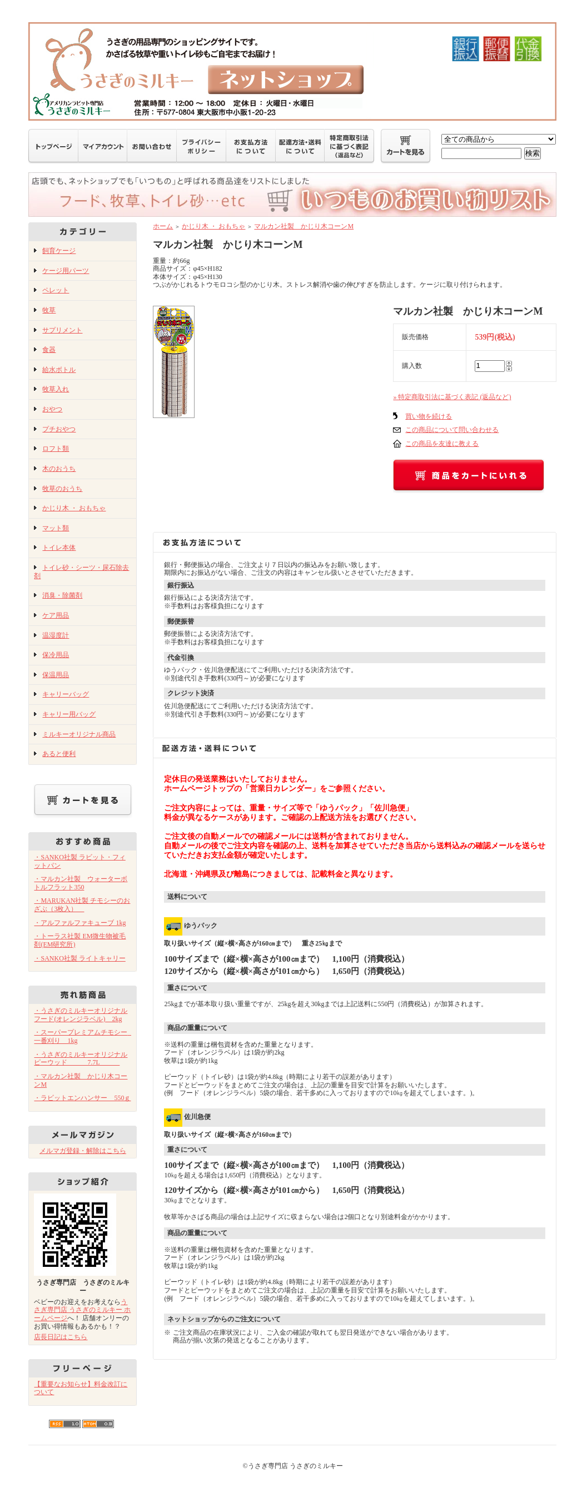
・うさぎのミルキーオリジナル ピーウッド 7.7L (80, 1059)
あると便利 (59, 754)
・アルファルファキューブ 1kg (80, 923)
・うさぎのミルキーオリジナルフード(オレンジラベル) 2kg (80, 1015)
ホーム (163, 226)
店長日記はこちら (60, 1337)
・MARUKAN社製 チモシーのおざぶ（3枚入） (82, 905)
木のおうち (59, 469)
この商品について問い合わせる (452, 430)
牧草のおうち (62, 489)
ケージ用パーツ (65, 271)
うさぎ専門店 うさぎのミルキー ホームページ (82, 1310)
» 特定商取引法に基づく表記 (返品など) (452, 397)
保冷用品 (55, 655)
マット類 (55, 528)
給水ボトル (59, 370)
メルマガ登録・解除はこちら (82, 1151)
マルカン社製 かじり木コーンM (304, 226)
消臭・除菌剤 (62, 595)
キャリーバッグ (65, 694)
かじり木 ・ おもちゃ (74, 508)
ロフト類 (55, 448)
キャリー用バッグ (69, 714)
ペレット (55, 290)
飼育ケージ (59, 251)
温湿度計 (55, 635)
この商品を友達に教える (442, 443)
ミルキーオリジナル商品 (79, 734)
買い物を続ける (428, 416)
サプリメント (62, 330)
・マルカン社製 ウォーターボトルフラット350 (80, 883)
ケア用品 (55, 615)
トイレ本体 (59, 547)
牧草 (49, 310)
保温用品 (55, 675)
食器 (49, 350)
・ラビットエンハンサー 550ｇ (82, 1098)
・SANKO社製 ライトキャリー (79, 958)
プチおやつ (59, 429)
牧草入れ (55, 389)
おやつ (52, 409)
